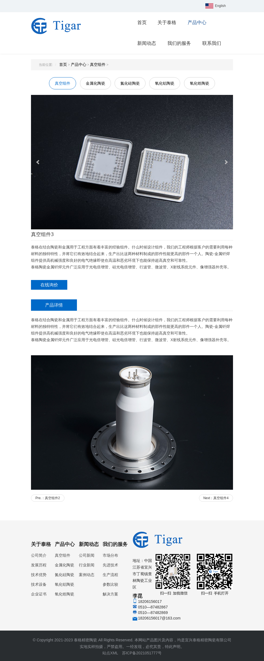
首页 (142, 22)
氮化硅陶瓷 (130, 83)
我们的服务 (179, 43)
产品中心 (197, 22)
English (220, 6)
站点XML (110, 653)
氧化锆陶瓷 (199, 83)
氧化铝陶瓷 (164, 83)
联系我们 (211, 43)
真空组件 (97, 64)
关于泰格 (166, 22)
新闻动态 (146, 43)
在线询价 (49, 284)
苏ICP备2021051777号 (142, 653)
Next (225, 162)
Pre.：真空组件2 (47, 498)
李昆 (183, 586)
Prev (38, 162)
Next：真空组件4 (216, 498)
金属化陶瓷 (95, 83)
